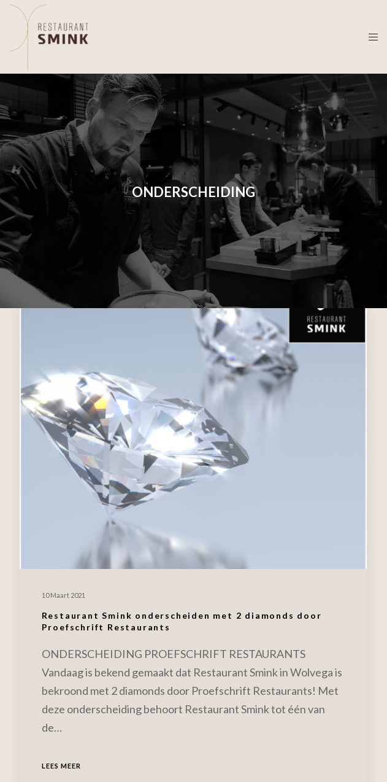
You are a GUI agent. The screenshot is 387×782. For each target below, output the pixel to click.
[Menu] (369, 37)
